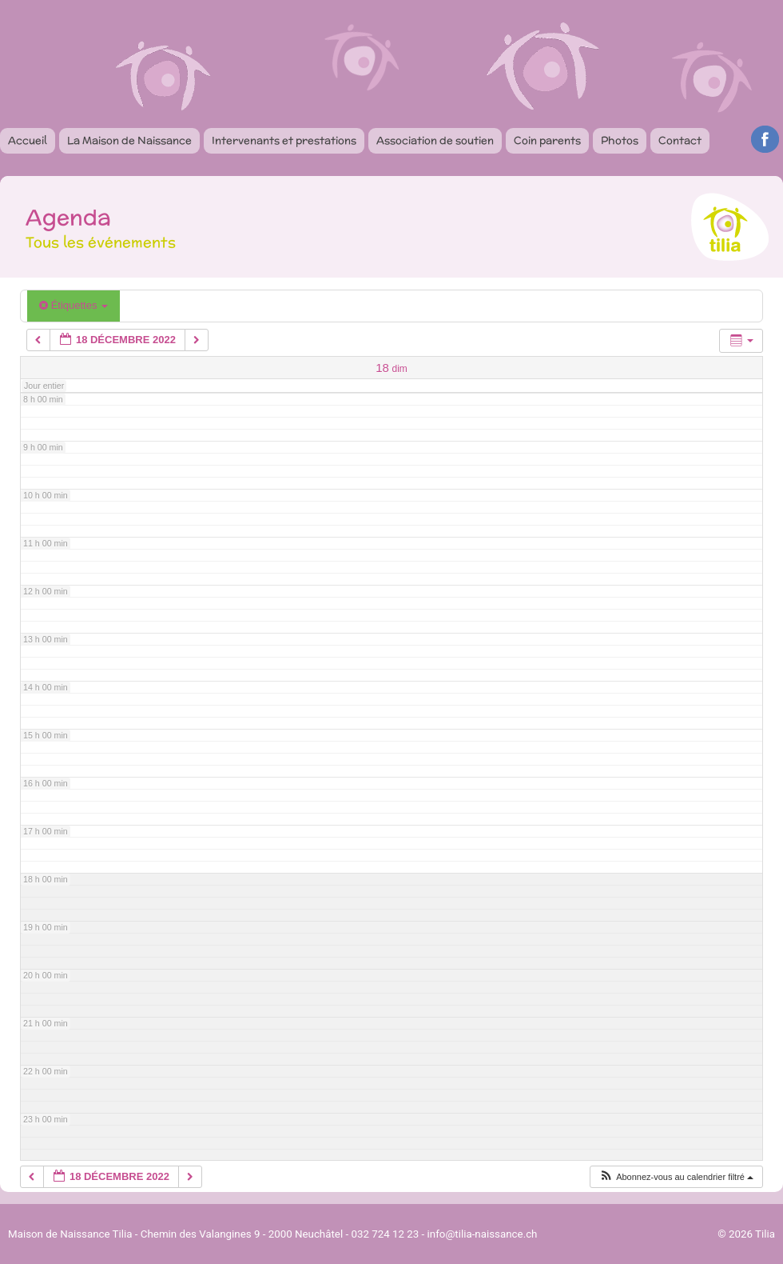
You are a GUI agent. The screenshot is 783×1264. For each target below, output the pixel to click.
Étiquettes (73, 305)
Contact (680, 140)
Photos (619, 140)
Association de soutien (435, 140)
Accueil (27, 140)
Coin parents (547, 140)
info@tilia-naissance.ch (482, 1234)
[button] (675, 1177)
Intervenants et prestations (284, 140)
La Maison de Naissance (129, 140)
